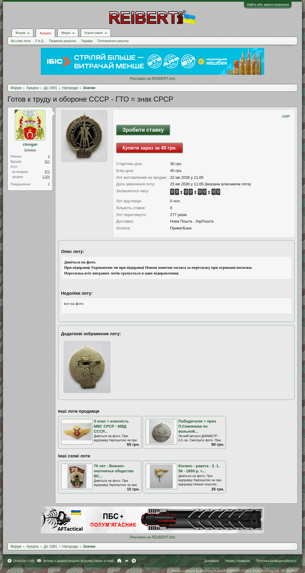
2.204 (46, 176)
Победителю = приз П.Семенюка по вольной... (197, 426)
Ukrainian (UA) (23, 561)
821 (47, 161)
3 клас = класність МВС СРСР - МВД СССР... (111, 426)
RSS (134, 561)
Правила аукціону (62, 41)
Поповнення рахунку (113, 41)
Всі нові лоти (20, 41)
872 (47, 171)
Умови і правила (237, 561)
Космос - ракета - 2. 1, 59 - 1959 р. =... (199, 468)
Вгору (127, 561)
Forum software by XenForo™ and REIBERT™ (234, 571)
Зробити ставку (143, 130)
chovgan (30, 144)
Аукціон (45, 33)
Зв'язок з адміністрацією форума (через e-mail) (78, 561)
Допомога (211, 561)
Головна (119, 561)
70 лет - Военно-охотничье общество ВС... (114, 471)
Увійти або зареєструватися (268, 4)
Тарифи (87, 41)
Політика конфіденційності (276, 561)
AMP (286, 116)
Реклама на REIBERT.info (152, 78)
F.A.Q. (39, 41)
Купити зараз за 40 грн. (149, 147)
